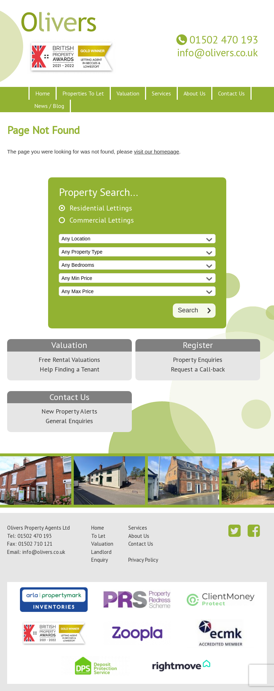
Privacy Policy (143, 559)
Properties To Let (83, 93)
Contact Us (231, 93)
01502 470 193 (224, 39)
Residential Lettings (100, 208)
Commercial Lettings (101, 220)
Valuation (128, 93)
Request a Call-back (198, 369)
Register (198, 344)
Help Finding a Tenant (69, 369)
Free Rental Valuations (69, 359)
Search (188, 310)
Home (42, 93)
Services (161, 93)
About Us (194, 93)
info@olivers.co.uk (217, 52)
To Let (98, 535)
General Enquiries (69, 421)
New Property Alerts (69, 411)
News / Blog (49, 105)
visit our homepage (156, 152)
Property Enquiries (197, 359)
